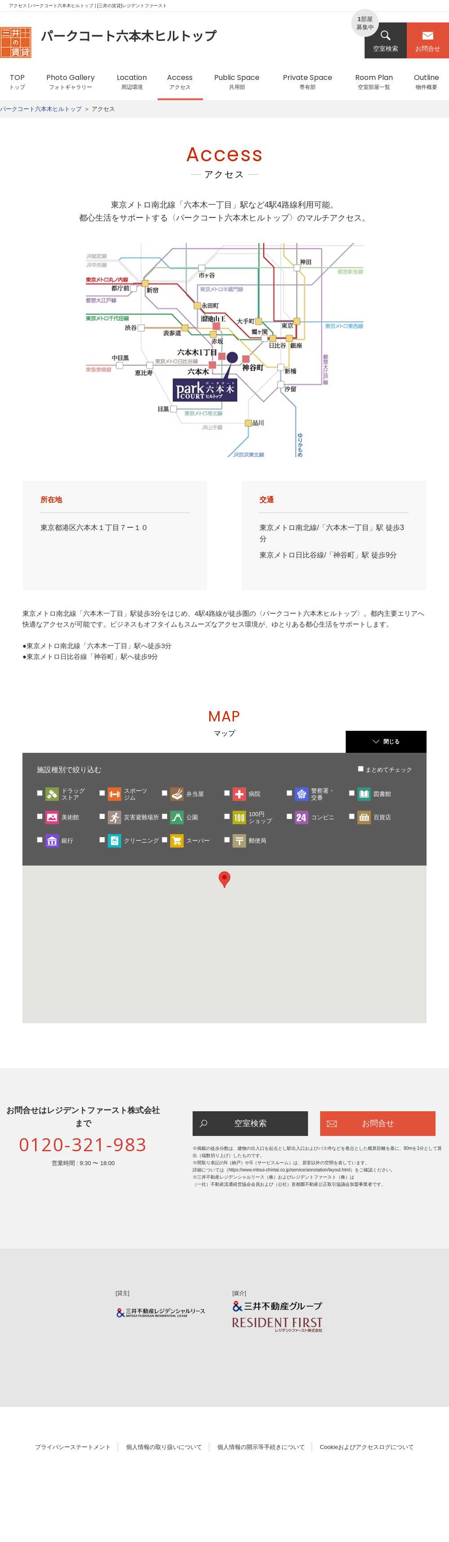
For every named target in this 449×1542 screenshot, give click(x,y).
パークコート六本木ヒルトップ (41, 109)
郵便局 (257, 840)
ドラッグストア (73, 794)
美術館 (70, 817)
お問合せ (427, 41)
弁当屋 (195, 794)
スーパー (198, 840)
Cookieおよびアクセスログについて (367, 1447)
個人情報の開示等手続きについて (261, 1447)
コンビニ (323, 817)
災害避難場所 (141, 817)
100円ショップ (260, 817)
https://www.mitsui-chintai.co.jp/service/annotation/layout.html (289, 1169)
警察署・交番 (323, 794)
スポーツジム (135, 794)
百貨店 (382, 817)
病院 (254, 794)
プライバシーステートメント (73, 1447)
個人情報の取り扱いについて (164, 1447)
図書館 (382, 794)
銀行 (67, 840)
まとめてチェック (388, 769)
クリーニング (141, 840)
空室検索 (385, 41)
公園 (192, 817)
